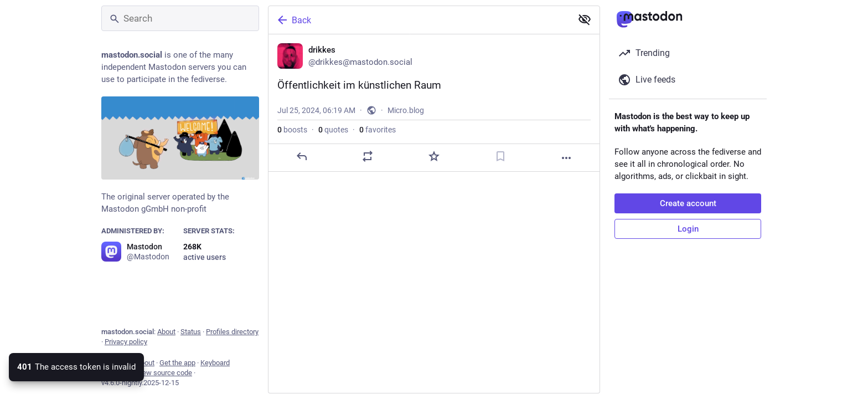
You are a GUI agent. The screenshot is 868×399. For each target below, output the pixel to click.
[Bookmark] (500, 156)
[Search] (180, 18)
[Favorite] (434, 156)
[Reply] (301, 156)
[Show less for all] (585, 19)
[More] (566, 158)
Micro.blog (406, 110)
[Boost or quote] (367, 156)
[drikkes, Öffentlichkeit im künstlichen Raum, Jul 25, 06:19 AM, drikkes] (434, 103)
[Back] (419, 20)
